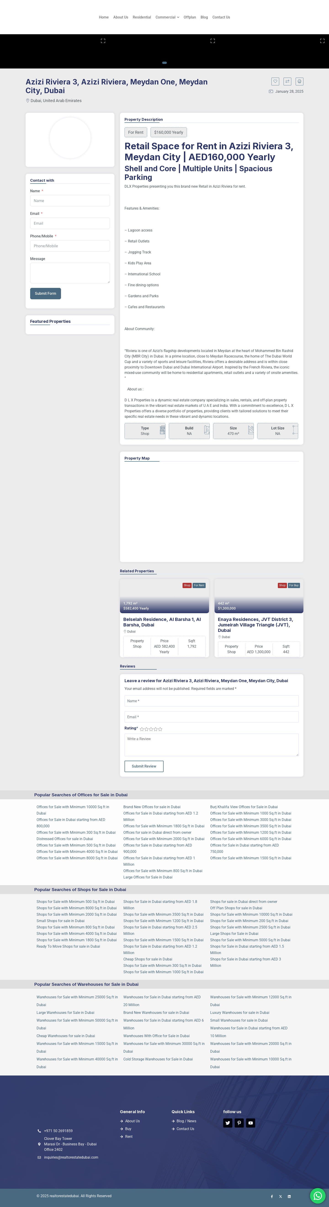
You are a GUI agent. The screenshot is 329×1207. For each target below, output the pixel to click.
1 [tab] (164, 63)
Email (34, 213)
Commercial (165, 17)
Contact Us (221, 17)
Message (37, 259)
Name (35, 191)
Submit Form (45, 293)
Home (104, 17)
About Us (120, 17)
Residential (142, 17)
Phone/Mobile (41, 236)
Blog (204, 17)
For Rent (199, 585)
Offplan (190, 17)
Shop (187, 585)
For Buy (294, 585)
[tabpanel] (55, 51)
